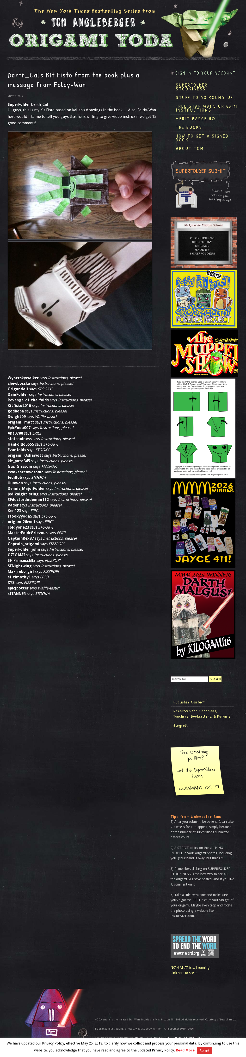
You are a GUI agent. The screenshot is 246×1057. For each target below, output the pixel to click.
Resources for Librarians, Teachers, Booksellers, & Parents (202, 713)
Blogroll (180, 725)
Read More (185, 1050)
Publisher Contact (189, 702)
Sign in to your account (205, 73)
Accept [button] (204, 1050)
